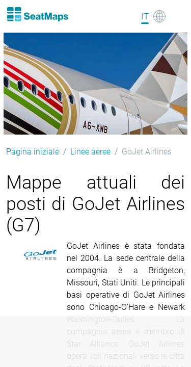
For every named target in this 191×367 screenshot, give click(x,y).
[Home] (37, 14)
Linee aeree (90, 151)
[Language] (153, 16)
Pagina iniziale (32, 151)
